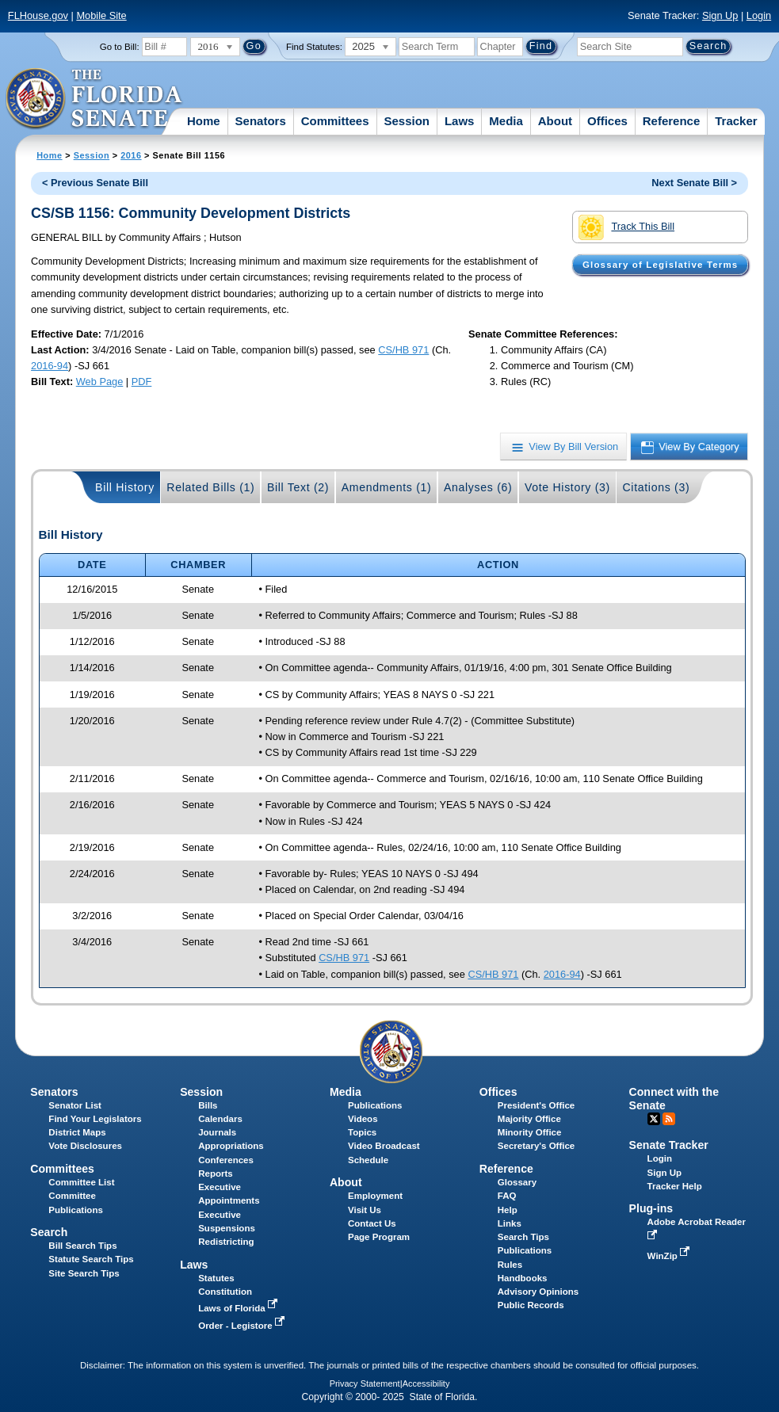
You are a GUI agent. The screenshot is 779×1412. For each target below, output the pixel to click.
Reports (215, 1173)
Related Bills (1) (210, 487)
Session (407, 121)
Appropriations (231, 1146)
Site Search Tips (83, 1273)
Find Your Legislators (94, 1119)
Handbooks (523, 1278)
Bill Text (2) (298, 487)
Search (48, 1232)
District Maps (76, 1132)
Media (506, 121)
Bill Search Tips (82, 1245)
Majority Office (529, 1119)
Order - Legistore (243, 1325)
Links (509, 1223)
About (555, 121)
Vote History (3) (567, 487)
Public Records (531, 1305)
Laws (460, 121)
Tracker (736, 121)
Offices (607, 121)
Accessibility (426, 1383)
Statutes (216, 1278)
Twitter (653, 1118)
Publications (375, 1105)
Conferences (226, 1160)
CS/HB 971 (403, 350)
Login (759, 15)
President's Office (536, 1105)
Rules (510, 1264)
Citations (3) (655, 487)
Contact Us (372, 1223)
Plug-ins (651, 1208)
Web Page (100, 381)
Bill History (125, 487)
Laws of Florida (239, 1308)
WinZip (670, 1256)
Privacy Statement (365, 1383)
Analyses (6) (478, 487)
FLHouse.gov (38, 15)
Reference (672, 121)
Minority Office (530, 1132)
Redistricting (226, 1241)
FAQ (507, 1195)
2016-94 (49, 366)
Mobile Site (101, 15)
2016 (130, 155)
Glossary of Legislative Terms (660, 264)
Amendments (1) (387, 487)
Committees (335, 121)
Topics (362, 1132)
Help (507, 1210)
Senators (260, 121)
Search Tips (523, 1237)
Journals (217, 1132)
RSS (669, 1118)
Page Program (379, 1237)
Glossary (517, 1182)
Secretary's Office (536, 1146)
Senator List (74, 1105)
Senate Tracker (668, 1145)
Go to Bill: (119, 47)
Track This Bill (626, 227)
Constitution (225, 1291)
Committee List (81, 1182)
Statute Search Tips (90, 1259)
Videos (363, 1119)
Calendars (220, 1119)
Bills (207, 1105)
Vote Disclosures (85, 1146)
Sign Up (720, 15)
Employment (375, 1195)
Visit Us (364, 1210)
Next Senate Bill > (694, 183)
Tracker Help (674, 1186)
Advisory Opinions (538, 1291)
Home (203, 121)
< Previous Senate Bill (95, 183)
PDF (142, 381)
